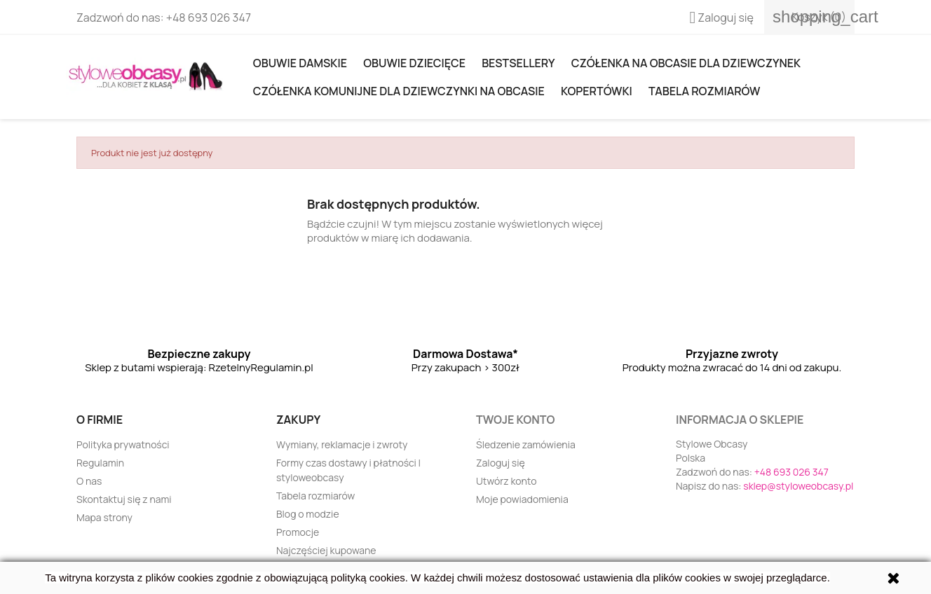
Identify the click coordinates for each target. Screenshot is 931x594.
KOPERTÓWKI (596, 91)
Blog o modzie (307, 513)
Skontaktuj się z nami (124, 499)
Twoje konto (515, 419)
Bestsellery (518, 63)
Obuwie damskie (300, 63)
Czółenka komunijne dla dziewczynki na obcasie (399, 91)
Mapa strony (104, 517)
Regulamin (100, 462)
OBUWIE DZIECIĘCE (414, 63)
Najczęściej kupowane (326, 550)
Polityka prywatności (123, 444)
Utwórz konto (506, 481)
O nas (89, 481)
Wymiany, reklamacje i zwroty (341, 444)
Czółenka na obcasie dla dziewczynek (686, 63)
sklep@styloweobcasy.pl (798, 485)
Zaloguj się (500, 462)
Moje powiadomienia (522, 499)
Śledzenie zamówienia (526, 444)
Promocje (297, 532)
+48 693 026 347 (208, 17)
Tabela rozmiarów (704, 91)
